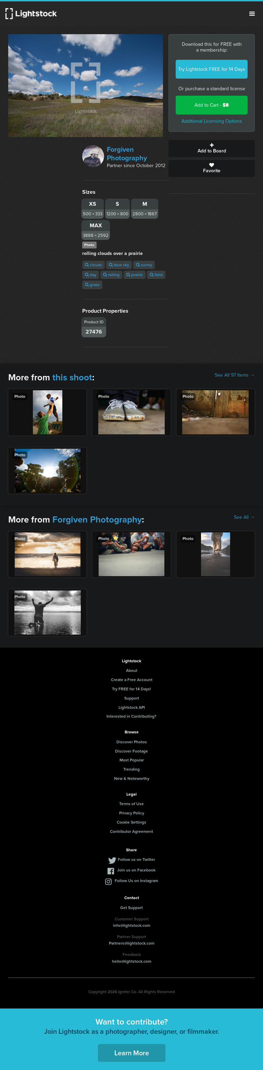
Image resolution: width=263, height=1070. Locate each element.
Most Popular (132, 760)
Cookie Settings (131, 822)
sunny (144, 265)
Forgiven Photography (127, 153)
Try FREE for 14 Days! (131, 689)
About (131, 670)
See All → (244, 517)
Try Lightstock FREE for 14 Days (211, 69)
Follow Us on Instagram (136, 881)
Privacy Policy (131, 813)
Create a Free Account (131, 680)
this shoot (72, 377)
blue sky (119, 265)
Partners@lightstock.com (131, 943)
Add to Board (212, 148)
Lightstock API (131, 707)
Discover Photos (131, 742)
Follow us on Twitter (136, 859)
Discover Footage (131, 751)
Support (131, 698)
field (156, 275)
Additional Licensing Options (211, 121)
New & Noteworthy (131, 778)
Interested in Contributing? (131, 716)
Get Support (131, 908)
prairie (134, 275)
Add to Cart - (212, 105)
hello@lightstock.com (131, 961)
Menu (252, 13)
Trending (131, 769)
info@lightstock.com (131, 925)
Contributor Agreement (131, 831)
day (90, 275)
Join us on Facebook (136, 870)
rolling (111, 275)
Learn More (131, 1053)
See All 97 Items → (235, 375)
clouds (93, 265)
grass (92, 285)
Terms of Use (131, 804)
